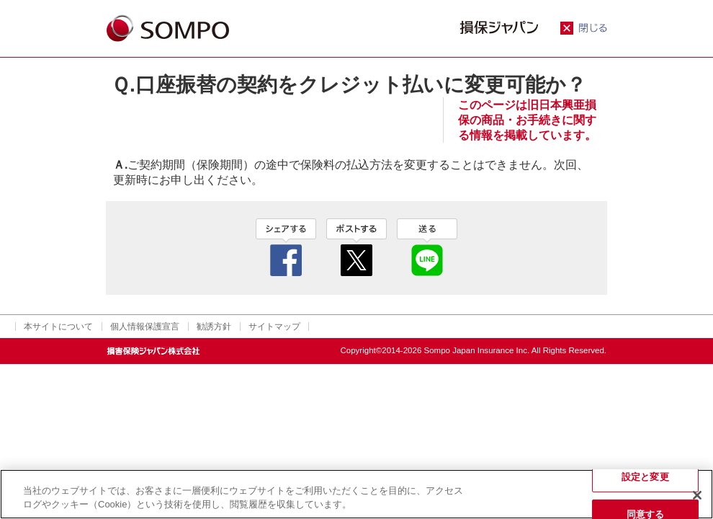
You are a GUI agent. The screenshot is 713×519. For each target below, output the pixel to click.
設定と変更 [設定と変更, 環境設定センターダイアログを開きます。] (645, 476)
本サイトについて (58, 326)
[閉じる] (697, 495)
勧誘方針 (214, 326)
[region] (356, 494)
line (427, 247)
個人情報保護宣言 (144, 326)
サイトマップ (274, 326)
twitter (356, 247)
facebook (286, 247)
